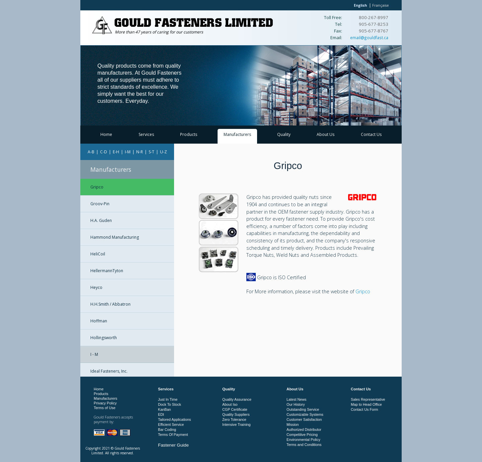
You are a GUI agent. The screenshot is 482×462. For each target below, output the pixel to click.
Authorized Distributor (304, 430)
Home (106, 134)
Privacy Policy (105, 403)
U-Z (163, 152)
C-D (103, 152)
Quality (284, 134)
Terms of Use (104, 408)
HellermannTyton (106, 271)
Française (380, 5)
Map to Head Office (366, 404)
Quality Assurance (236, 399)
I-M (128, 152)
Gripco (96, 187)
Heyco (96, 287)
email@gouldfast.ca (369, 37)
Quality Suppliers (236, 414)
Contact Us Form (364, 409)
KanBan (164, 409)
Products (188, 134)
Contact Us (371, 134)
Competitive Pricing (302, 435)
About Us (325, 134)
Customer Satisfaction (304, 419)
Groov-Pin (99, 204)
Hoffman (98, 321)
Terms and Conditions (304, 445)
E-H (116, 152)
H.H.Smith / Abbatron (110, 304)
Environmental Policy (303, 440)
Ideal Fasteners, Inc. (109, 371)
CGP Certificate (234, 409)
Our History (296, 404)
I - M (94, 354)
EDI (161, 414)
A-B (91, 152)
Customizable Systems (305, 414)
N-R (139, 152)
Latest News (296, 399)
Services (146, 134)
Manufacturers (237, 134)
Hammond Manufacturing (114, 237)
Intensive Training (236, 424)
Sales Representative (368, 399)
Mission (293, 424)
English (360, 5)
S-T (151, 152)
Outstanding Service (303, 409)
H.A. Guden (101, 220)
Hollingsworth (103, 337)
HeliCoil (97, 254)
